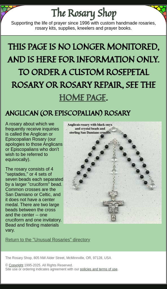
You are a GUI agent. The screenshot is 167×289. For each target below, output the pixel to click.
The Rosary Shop (83, 13)
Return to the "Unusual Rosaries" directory (47, 239)
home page (82, 97)
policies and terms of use (99, 269)
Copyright (16, 265)
